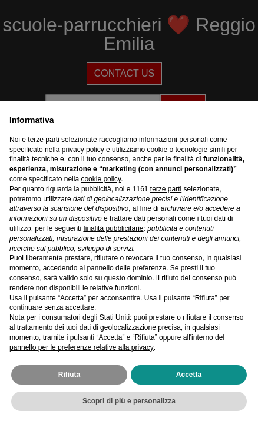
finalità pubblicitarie (113, 228)
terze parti (165, 189)
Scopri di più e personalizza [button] (129, 401)
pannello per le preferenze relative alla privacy (81, 347)
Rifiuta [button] (69, 374)
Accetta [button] (188, 374)
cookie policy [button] (101, 179)
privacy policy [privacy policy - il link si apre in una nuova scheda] (83, 149)
